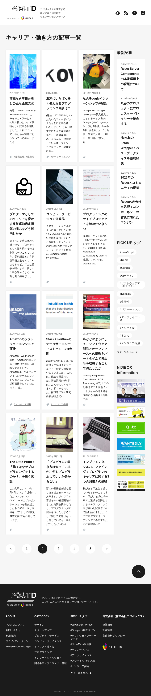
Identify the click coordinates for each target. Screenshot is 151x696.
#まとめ (90, 660)
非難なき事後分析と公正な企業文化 (22, 101)
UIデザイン (128, 275)
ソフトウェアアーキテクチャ (130, 285)
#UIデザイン (88, 630)
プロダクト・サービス (46, 635)
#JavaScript (76, 624)
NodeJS (126, 293)
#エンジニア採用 (79, 666)
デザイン (39, 624)
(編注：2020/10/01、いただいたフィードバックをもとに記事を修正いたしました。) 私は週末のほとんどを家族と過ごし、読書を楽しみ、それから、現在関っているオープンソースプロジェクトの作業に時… (59, 133)
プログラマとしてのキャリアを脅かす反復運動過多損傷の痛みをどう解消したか (22, 224)
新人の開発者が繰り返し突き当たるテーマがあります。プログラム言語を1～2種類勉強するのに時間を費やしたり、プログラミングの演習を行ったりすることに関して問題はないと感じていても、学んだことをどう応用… (58, 506)
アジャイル (128, 327)
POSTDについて (15, 624)
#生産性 (86, 644)
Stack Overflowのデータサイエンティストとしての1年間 (59, 346)
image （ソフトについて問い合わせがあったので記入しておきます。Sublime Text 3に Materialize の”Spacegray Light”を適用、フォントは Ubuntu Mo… (95, 249)
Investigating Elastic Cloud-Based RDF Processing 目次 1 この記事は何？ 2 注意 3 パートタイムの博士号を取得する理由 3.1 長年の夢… (95, 387)
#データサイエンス (81, 655)
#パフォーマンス (79, 649)
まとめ (125, 335)
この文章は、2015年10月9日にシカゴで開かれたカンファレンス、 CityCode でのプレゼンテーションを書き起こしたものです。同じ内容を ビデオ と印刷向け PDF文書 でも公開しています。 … (23, 504)
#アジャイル (77, 660)
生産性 (30, 156)
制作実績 (107, 630)
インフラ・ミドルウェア (48, 657)
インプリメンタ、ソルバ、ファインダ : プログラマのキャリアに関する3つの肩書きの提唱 (96, 471)
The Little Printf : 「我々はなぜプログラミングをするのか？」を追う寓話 (22, 471)
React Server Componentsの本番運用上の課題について (130, 79)
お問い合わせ (13, 630)
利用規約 (11, 635)
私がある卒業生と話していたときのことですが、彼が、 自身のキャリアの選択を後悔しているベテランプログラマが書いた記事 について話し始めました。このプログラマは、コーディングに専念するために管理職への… (95, 506)
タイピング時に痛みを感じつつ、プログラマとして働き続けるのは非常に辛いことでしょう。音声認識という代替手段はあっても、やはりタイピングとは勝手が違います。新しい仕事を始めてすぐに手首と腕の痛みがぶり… (22, 258)
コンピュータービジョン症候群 (58, 217)
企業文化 (19, 156)
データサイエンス (61, 156)
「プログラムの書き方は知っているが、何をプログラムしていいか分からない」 (58, 471)
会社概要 (107, 624)
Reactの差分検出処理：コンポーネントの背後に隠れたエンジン (131, 212)
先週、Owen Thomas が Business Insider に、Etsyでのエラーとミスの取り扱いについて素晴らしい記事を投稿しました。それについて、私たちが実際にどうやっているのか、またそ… (23, 126)
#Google (75, 630)
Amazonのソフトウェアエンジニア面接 (22, 344)
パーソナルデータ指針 (18, 646)
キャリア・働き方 (44, 646)
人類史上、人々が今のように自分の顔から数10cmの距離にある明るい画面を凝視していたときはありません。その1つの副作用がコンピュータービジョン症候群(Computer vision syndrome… (59, 242)
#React (89, 624)
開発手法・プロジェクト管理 (50, 663)
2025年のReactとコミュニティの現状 (131, 182)
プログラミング (43, 652)
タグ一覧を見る (125, 352)
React (124, 260)
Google (125, 267)
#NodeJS (75, 644)
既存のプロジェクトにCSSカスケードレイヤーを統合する (130, 114)
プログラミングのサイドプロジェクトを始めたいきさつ (95, 221)
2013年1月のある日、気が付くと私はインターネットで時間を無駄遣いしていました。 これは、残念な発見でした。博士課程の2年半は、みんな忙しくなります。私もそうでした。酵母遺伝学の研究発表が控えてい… (59, 378)
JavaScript (127, 252)
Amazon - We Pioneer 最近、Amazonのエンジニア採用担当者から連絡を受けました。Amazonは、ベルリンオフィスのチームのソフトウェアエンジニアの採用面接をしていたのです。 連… (23, 371)
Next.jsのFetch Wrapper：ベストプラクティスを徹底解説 (130, 150)
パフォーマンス (130, 309)
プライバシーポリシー (18, 641)
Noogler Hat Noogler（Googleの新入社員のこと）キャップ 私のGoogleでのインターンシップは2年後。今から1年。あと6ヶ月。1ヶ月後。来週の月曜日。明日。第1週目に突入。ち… (96, 126)
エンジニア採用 (23, 404)
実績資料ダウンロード (115, 635)
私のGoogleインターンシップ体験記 (96, 101)
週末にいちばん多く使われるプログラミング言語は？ (58, 103)
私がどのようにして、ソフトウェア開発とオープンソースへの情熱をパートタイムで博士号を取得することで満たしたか (95, 354)
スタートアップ (43, 630)
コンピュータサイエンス (48, 641)
